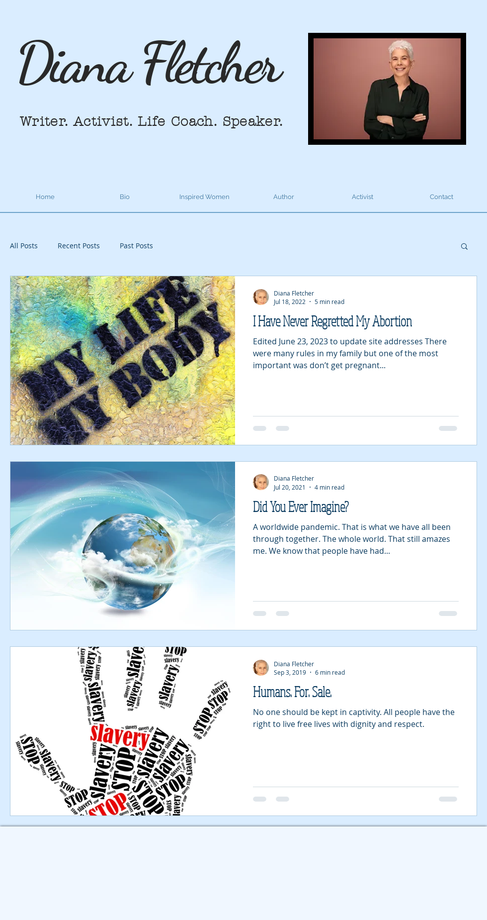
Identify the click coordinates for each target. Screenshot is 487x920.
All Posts (24, 245)
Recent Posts (79, 245)
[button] (464, 247)
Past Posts (136, 245)
